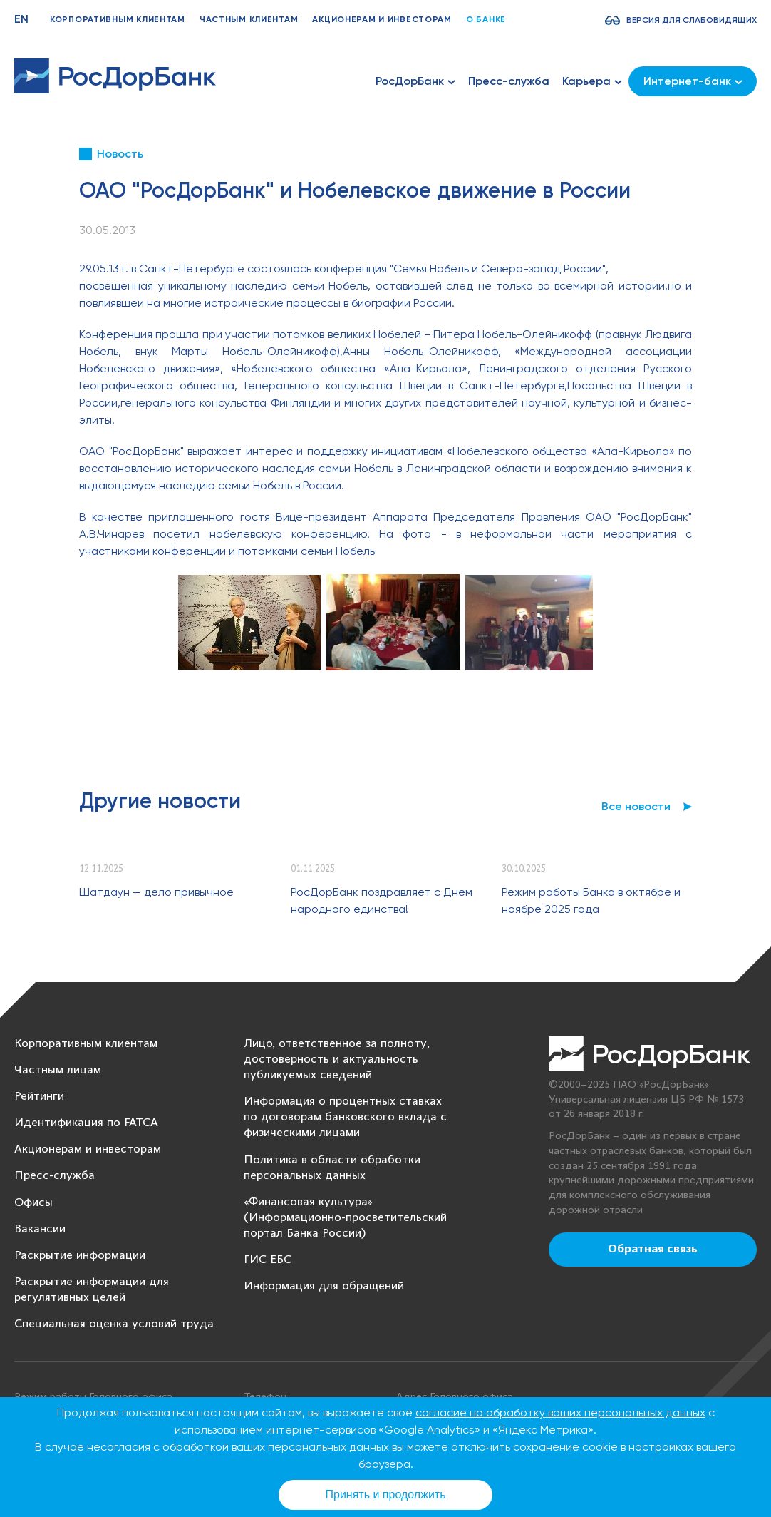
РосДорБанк (415, 81)
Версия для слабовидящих (691, 20)
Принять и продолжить (386, 1494)
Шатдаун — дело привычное (156, 892)
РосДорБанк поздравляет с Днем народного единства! (381, 900)
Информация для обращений (324, 1286)
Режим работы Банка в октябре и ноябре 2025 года (591, 900)
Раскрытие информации (79, 1256)
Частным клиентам (249, 19)
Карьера (592, 81)
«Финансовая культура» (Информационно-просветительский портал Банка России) (345, 1218)
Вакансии (40, 1229)
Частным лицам (57, 1070)
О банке (486, 19)
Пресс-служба (508, 81)
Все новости (636, 806)
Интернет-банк (692, 81)
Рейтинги (39, 1096)
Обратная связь (653, 1249)
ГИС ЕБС (267, 1260)
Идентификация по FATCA (86, 1123)
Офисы (33, 1203)
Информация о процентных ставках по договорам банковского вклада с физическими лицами (345, 1117)
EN (21, 19)
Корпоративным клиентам (117, 19)
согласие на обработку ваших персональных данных (560, 1412)
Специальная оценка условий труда (114, 1324)
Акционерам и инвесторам (382, 19)
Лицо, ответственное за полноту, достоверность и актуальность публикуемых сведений (337, 1059)
